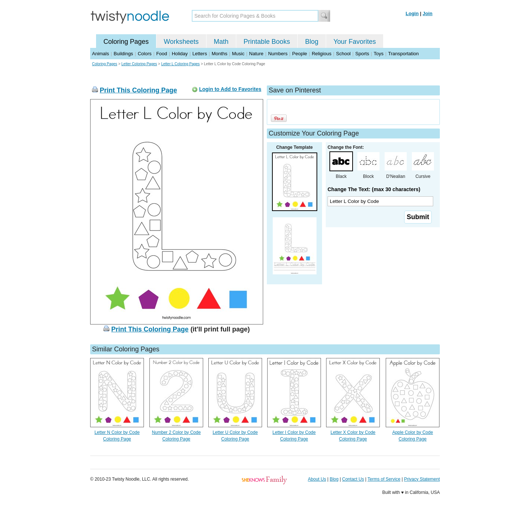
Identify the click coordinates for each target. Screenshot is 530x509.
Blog (311, 41)
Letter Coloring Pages (139, 64)
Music (238, 53)
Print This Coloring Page (138, 90)
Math (221, 41)
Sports (362, 53)
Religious (321, 53)
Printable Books (267, 41)
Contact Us (353, 479)
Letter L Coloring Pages (180, 64)
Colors (145, 53)
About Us (317, 479)
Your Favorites (354, 41)
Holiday (180, 53)
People (299, 53)
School (343, 53)
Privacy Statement (422, 479)
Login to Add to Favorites (230, 89)
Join (427, 13)
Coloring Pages (126, 41)
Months (219, 53)
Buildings (123, 53)
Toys (379, 53)
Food (161, 53)
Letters (199, 53)
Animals (100, 53)
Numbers (277, 53)
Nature (256, 53)
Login (412, 13)
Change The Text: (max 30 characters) (374, 189)
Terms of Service (383, 479)
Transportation (403, 53)
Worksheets (181, 41)
